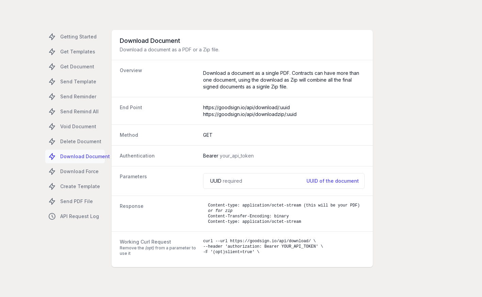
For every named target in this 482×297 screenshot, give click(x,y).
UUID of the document (332, 181)
